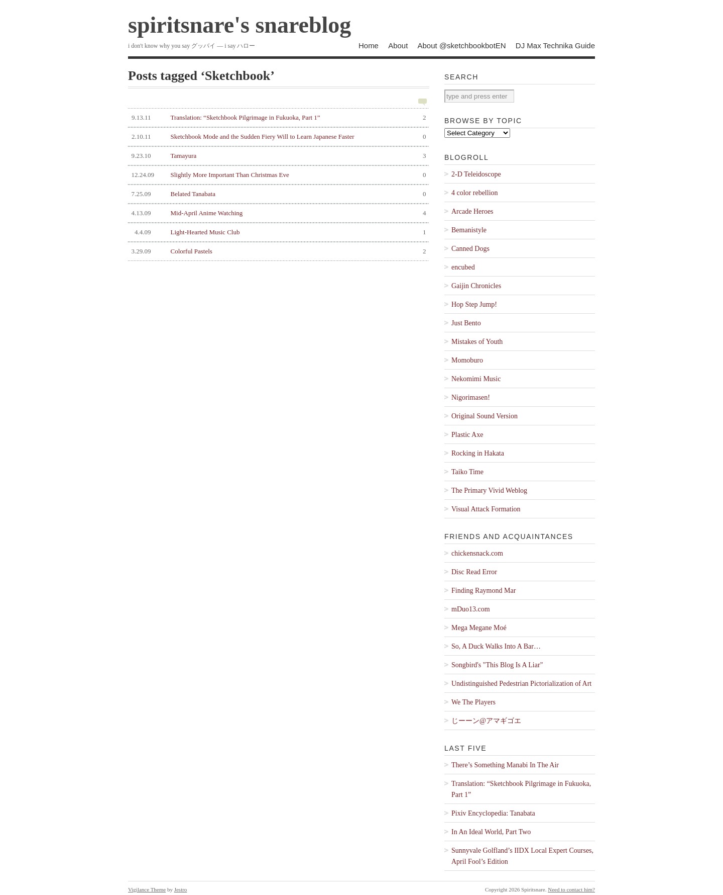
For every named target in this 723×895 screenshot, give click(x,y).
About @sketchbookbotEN (462, 45)
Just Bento (466, 323)
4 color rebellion (474, 193)
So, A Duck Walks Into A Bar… (496, 646)
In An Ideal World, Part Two (491, 832)
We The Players (473, 702)
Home (368, 45)
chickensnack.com (477, 553)
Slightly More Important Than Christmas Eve (277, 175)
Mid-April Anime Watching (277, 213)
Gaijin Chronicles (476, 286)
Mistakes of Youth (477, 341)
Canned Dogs (470, 248)
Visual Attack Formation (486, 509)
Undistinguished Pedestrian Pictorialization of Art (521, 683)
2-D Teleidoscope (476, 174)
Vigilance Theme (147, 889)
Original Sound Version (484, 416)
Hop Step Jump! (474, 304)
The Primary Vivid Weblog (489, 490)
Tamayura (277, 155)
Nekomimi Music (476, 379)
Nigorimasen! (470, 397)
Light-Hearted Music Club (277, 232)
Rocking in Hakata (477, 453)
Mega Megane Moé (479, 628)
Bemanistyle (469, 230)
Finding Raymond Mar (483, 590)
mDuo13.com (470, 609)
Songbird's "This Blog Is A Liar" (497, 665)
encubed (463, 267)
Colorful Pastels (277, 251)
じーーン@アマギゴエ (486, 721)
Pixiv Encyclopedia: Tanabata (493, 813)
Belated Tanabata (277, 194)
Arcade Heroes (472, 211)
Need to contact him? (571, 889)
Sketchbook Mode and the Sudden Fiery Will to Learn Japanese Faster (277, 136)
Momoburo (467, 360)
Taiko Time (467, 472)
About (398, 45)
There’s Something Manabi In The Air (505, 765)
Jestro (180, 889)
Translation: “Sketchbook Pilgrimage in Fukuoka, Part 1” (277, 117)
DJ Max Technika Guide (555, 45)
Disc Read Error (474, 572)
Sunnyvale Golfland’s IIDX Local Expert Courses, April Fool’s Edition (522, 856)
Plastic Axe (467, 434)
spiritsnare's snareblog (239, 25)
